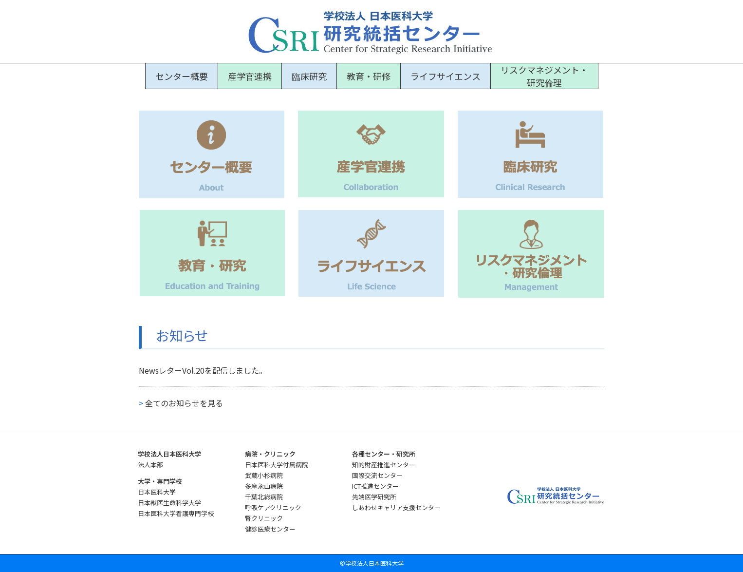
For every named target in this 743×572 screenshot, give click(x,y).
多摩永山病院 (264, 486)
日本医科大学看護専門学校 (176, 513)
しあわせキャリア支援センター (396, 507)
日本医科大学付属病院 (276, 464)
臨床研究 (309, 76)
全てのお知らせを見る (181, 403)
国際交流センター (377, 475)
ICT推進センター (375, 486)
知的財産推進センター (383, 464)
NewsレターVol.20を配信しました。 (203, 370)
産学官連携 (250, 76)
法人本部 (150, 464)
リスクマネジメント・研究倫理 (544, 76)
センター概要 (181, 76)
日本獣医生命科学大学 (169, 502)
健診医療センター (270, 529)
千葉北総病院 (264, 496)
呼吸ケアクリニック (273, 507)
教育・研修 (368, 76)
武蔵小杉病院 (264, 475)
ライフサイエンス (445, 76)
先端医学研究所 (374, 496)
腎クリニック (264, 518)
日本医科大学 (157, 491)
